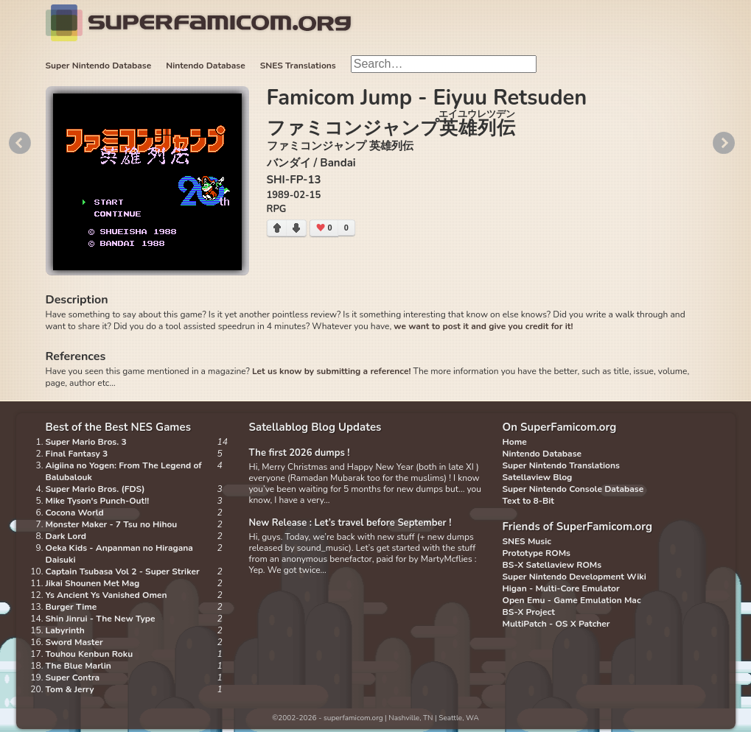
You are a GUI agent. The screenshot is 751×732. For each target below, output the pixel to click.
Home (515, 442)
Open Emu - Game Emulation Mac (572, 600)
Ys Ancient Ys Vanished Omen (106, 595)
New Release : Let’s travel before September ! (350, 522)
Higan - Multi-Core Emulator (561, 588)
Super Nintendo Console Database (573, 489)
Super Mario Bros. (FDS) (95, 489)
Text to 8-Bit (528, 501)
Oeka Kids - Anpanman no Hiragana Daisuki (119, 554)
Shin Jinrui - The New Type (101, 618)
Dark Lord (66, 536)
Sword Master (74, 642)
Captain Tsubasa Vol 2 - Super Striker (123, 571)
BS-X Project (529, 612)
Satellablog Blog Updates (315, 427)
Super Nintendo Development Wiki (574, 577)
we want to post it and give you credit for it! (483, 326)
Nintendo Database (205, 65)
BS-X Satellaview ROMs (552, 565)
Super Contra (73, 677)
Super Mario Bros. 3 (86, 442)
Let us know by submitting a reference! (331, 371)
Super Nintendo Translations (561, 465)
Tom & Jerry (70, 689)
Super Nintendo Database (99, 65)
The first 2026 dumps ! (299, 453)
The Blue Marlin (78, 666)
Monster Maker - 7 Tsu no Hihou (112, 524)
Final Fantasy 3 (77, 454)
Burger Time (71, 607)
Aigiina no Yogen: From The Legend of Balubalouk (124, 471)
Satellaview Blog (538, 477)
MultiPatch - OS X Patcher (556, 624)
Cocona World (75, 512)
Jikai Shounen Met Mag (93, 583)
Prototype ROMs (536, 553)
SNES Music (527, 541)
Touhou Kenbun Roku (89, 654)
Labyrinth (65, 630)
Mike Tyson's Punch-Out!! (98, 501)
